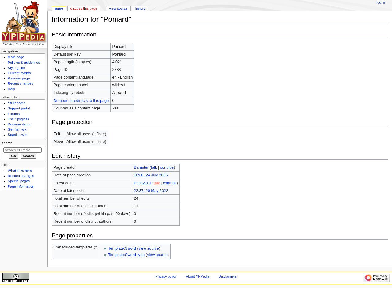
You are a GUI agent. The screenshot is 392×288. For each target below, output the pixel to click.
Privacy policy (166, 276)
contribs (167, 167)
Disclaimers (228, 276)
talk (154, 167)
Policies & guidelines (24, 62)
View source (118, 8)
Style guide (16, 68)
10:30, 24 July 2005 (151, 175)
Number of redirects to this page (81, 100)
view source (148, 248)
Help (11, 89)
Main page (16, 57)
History (140, 8)
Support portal (19, 108)
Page (59, 8)
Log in (381, 2)
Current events (19, 73)
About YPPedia (197, 276)
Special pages (19, 181)
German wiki (17, 129)
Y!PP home (16, 103)
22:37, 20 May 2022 (151, 191)
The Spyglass (18, 119)
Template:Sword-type (126, 255)
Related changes (21, 176)
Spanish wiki (17, 134)
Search (7, 143)
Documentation (19, 124)
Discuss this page (83, 8)
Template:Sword (122, 248)
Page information (21, 186)
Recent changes (20, 83)
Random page (19, 78)
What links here (20, 170)
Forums (14, 114)
